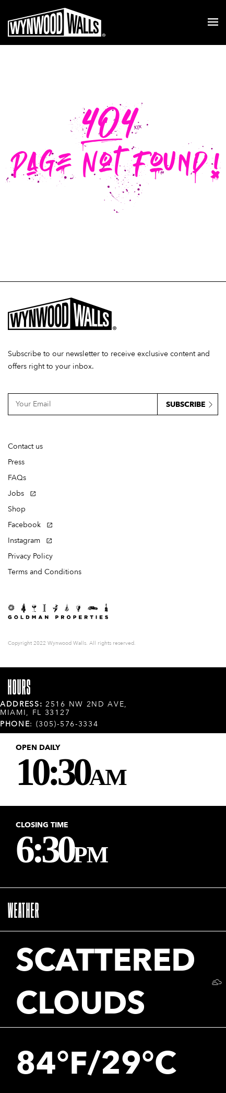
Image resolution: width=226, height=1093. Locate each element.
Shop (17, 509)
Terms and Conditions (44, 572)
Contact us (25, 446)
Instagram (24, 540)
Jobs (16, 493)
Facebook (24, 525)
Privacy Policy (30, 556)
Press (16, 462)
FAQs (17, 478)
